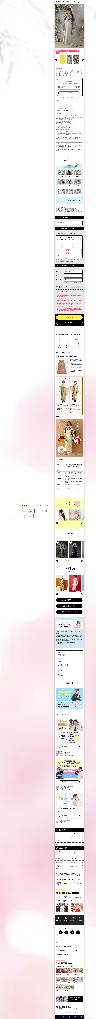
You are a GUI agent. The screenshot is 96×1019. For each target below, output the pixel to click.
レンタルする (69, 317)
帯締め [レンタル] (59, 858)
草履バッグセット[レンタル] (59, 866)
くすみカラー (58, 833)
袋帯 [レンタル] (59, 862)
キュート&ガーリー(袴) (75, 874)
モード (71, 840)
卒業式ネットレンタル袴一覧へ (69, 611)
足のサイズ (59, 280)
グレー (57, 53)
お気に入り (59, 954)
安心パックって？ (75, 286)
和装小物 (69, 210)
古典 (71, 837)
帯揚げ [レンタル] (74, 858)
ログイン (72, 954)
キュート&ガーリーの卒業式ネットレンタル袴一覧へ (69, 606)
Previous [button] (60, 237)
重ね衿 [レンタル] (74, 855)
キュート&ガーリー (62, 50)
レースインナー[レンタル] (73, 851)
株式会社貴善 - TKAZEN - (69, 966)
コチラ (71, 306)
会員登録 (66, 954)
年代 (57, 271)
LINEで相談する (70, 322)
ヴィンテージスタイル (75, 833)
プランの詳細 (69, 92)
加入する (67, 286)
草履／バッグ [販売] (74, 862)
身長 (57, 276)
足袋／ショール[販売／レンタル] (59, 869)
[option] (69, 246)
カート (79, 954)
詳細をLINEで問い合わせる (70, 746)
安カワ (71, 844)
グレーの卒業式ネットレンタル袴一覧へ (69, 600)
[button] (82, 26)
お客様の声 (62, 950)
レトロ (57, 840)
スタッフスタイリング (74, 50)
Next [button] (78, 237)
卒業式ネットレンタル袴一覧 (65, 874)
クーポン (76, 950)
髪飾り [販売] (58, 851)
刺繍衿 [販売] (58, 855)
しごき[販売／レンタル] (74, 866)
